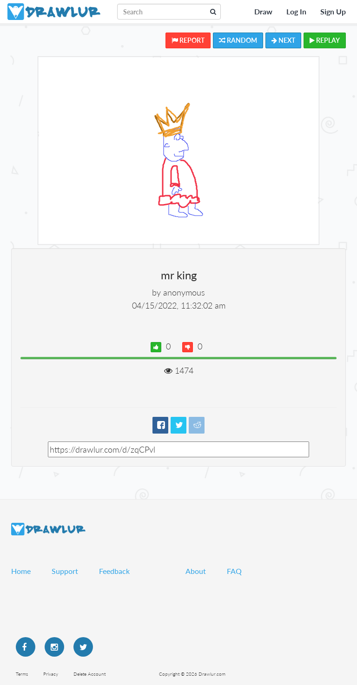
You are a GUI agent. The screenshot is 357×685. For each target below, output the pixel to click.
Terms (22, 674)
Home (21, 570)
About (195, 570)
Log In (296, 11)
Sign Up (333, 11)
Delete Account (89, 674)
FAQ (234, 570)
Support (65, 570)
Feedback (114, 570)
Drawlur (48, 529)
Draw (263, 11)
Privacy (50, 674)
